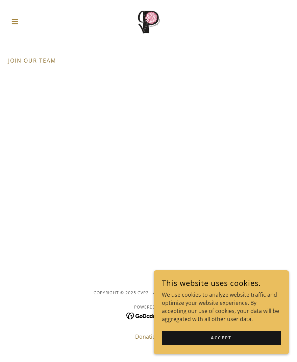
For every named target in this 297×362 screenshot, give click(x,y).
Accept (221, 338)
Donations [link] (148, 336)
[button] (29, 21)
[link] (148, 21)
